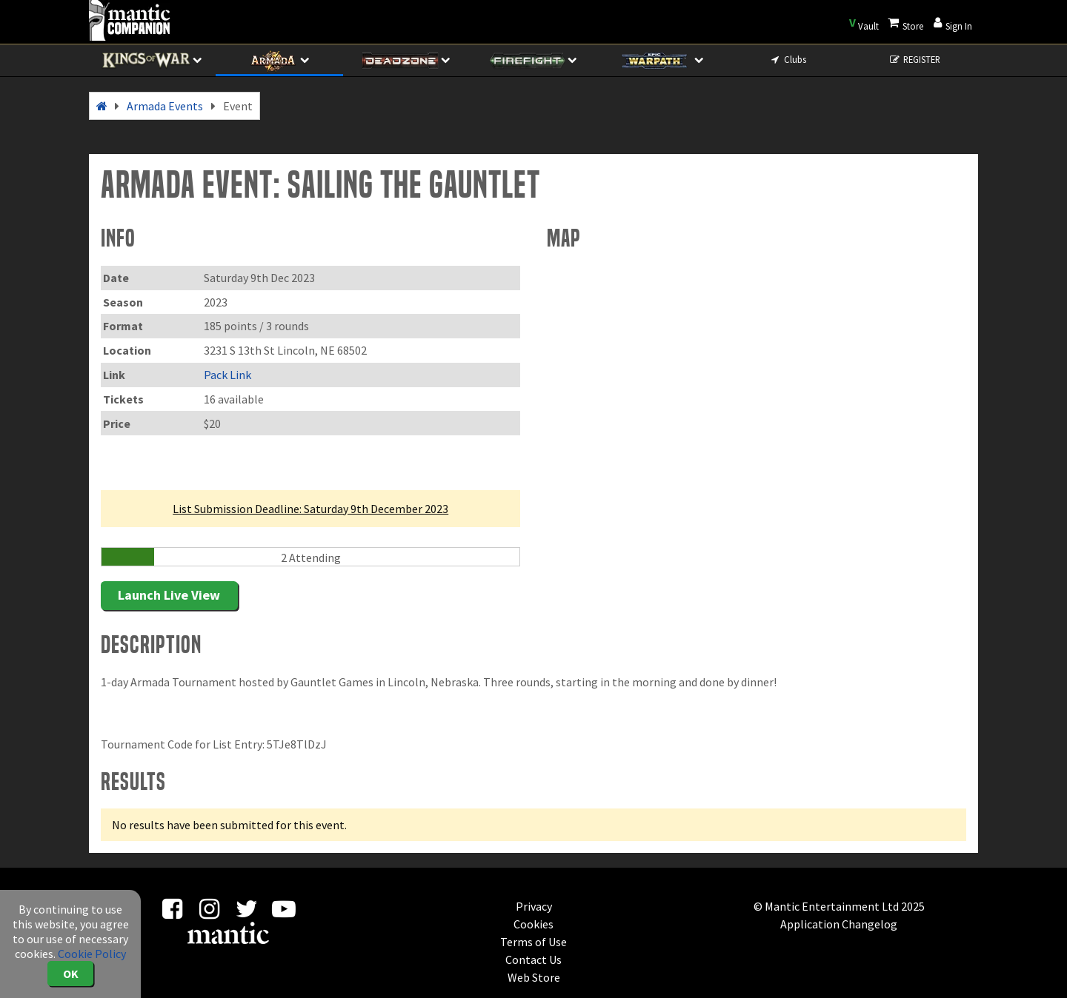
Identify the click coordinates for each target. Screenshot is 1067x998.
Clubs (787, 59)
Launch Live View (169, 594)
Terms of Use (533, 941)
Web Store (534, 977)
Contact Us (533, 959)
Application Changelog (838, 924)
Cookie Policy (92, 953)
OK (71, 973)
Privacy (534, 906)
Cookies (533, 924)
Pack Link (227, 374)
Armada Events (165, 105)
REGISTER (914, 59)
